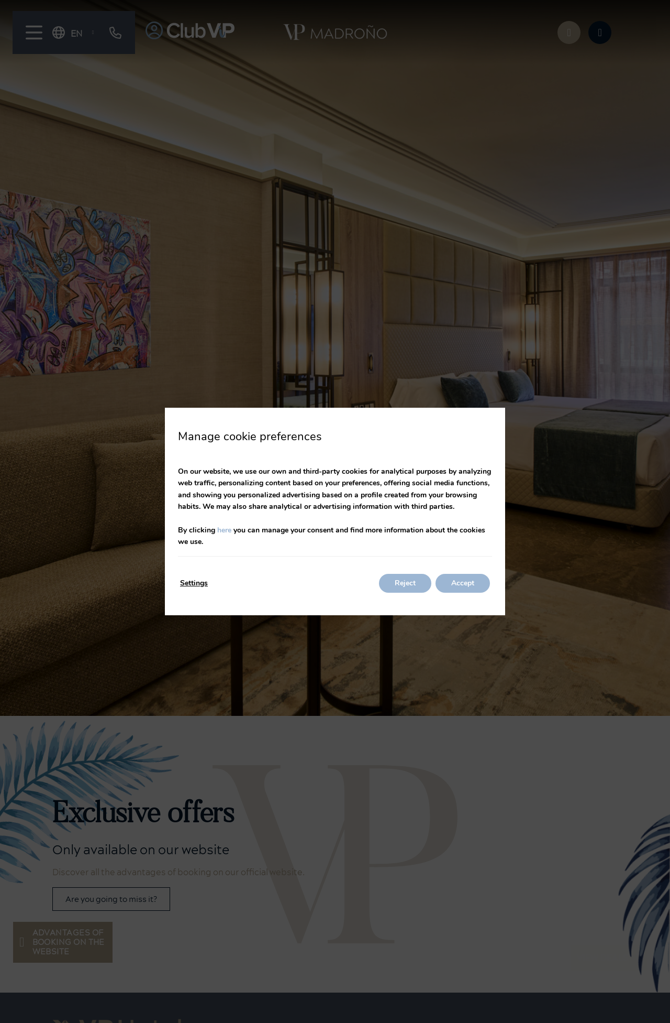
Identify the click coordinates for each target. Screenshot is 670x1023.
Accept (462, 583)
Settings (194, 583)
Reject (405, 583)
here (224, 530)
